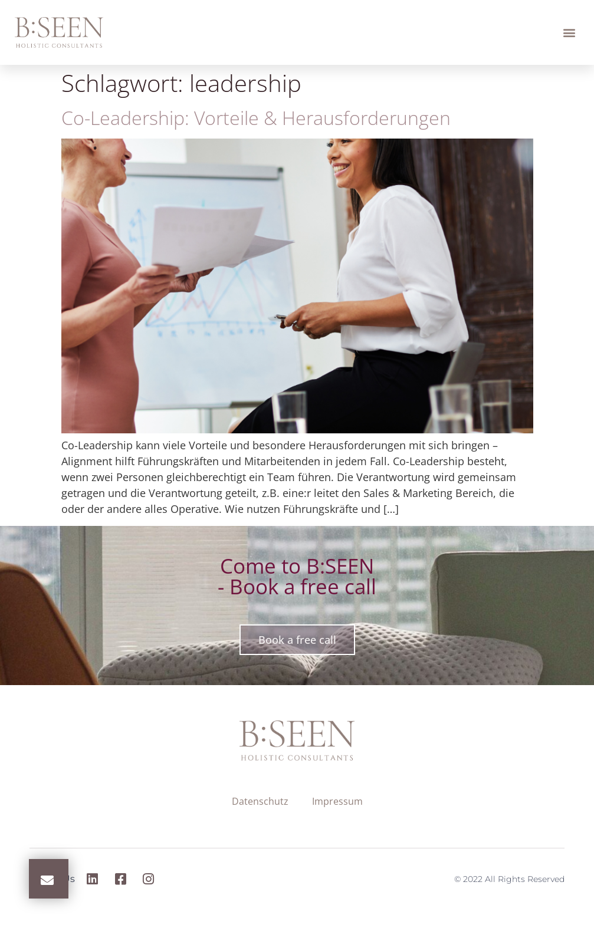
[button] (569, 32)
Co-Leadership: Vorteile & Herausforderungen (256, 117)
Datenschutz (260, 801)
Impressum (337, 801)
